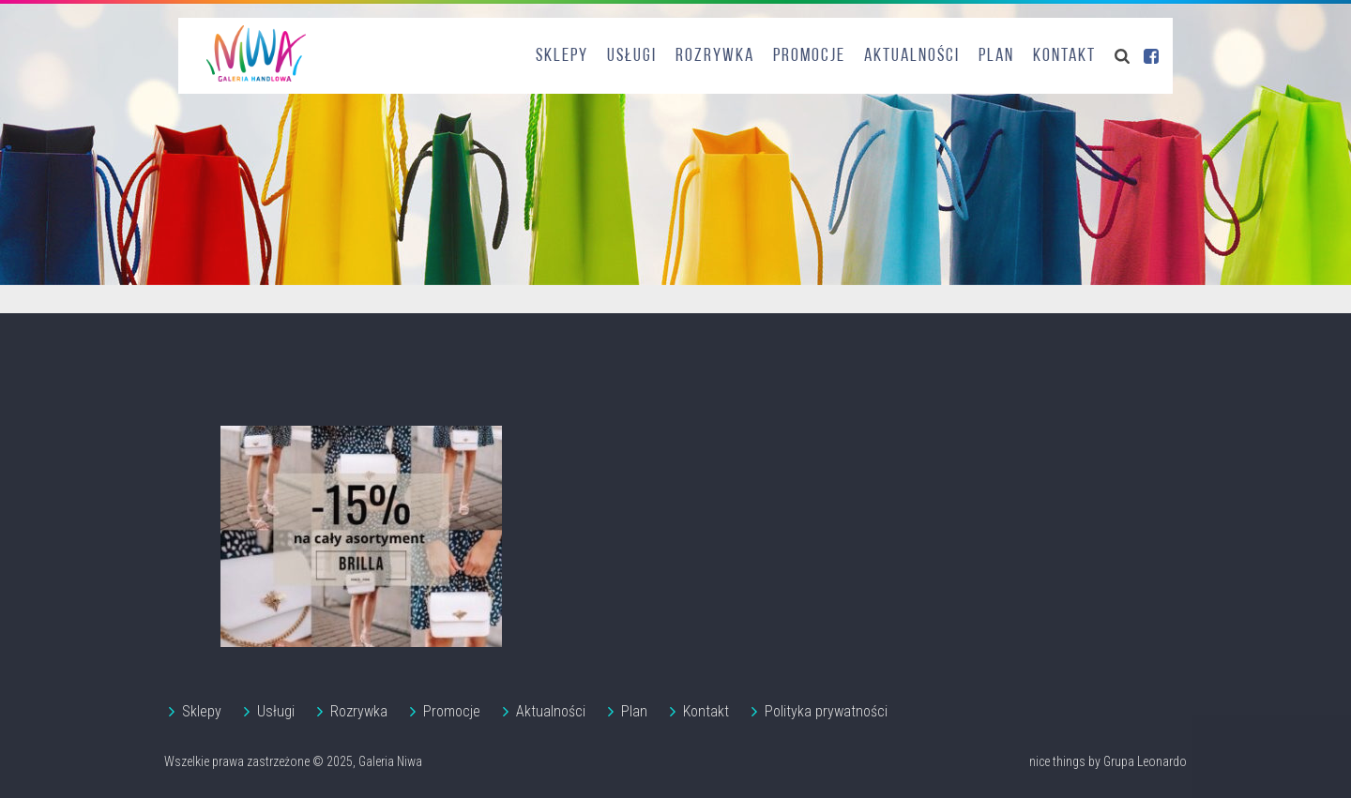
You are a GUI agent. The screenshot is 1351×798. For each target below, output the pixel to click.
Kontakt (1064, 56)
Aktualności (912, 56)
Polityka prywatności (826, 711)
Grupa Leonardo (1145, 761)
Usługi (632, 56)
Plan (996, 56)
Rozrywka (715, 56)
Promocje (809, 56)
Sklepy (562, 56)
